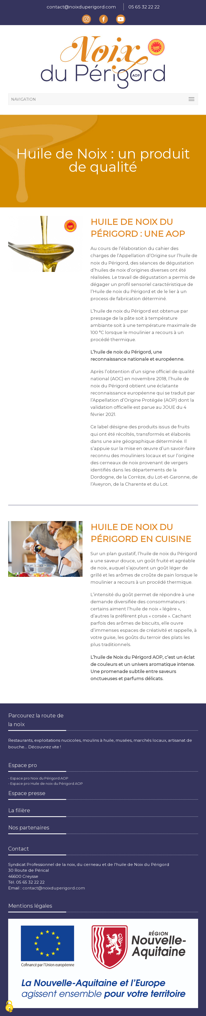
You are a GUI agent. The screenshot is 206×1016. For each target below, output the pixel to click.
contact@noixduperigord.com (81, 7)
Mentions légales (30, 906)
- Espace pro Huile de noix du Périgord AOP (45, 783)
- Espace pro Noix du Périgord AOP (38, 778)
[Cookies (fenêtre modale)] (9, 1007)
